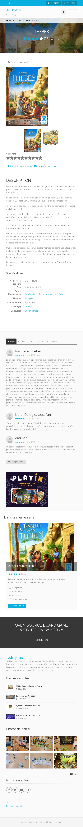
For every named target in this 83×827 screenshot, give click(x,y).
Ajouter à (12, 166)
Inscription (53, 3)
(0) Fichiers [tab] (52, 341)
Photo (12, 62)
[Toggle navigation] (73, 12)
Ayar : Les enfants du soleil (28, 706)
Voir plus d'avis (16, 462)
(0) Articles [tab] (22, 341)
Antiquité (29, 298)
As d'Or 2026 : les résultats (28, 715)
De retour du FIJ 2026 (25, 696)
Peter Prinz (30, 306)
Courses (54, 294)
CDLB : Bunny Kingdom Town (29, 686)
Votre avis (25, 166)
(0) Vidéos (25, 62)
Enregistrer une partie (44, 166)
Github (41, 640)
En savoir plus (17, 606)
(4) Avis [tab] (11, 341)
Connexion (69, 3)
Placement (44, 294)
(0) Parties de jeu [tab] (37, 341)
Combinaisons (31, 294)
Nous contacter (14, 806)
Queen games (31, 311)
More (73, 774)
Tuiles (62, 294)
